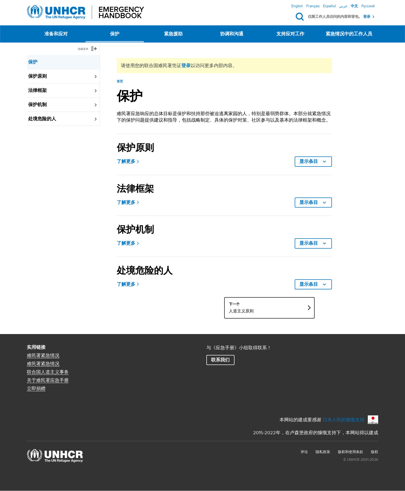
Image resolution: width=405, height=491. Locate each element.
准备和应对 (56, 33)
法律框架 (37, 90)
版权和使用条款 (350, 451)
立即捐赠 (36, 388)
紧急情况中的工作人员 (349, 33)
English (297, 6)
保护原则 (37, 76)
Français (313, 6)
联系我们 (220, 360)
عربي (343, 6)
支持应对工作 (290, 33)
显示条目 (356, 161)
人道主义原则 (264, 311)
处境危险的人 (42, 119)
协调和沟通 (231, 33)
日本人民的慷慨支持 (343, 419)
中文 (354, 6)
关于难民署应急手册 (48, 380)
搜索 (301, 17)
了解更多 (126, 161)
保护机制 (37, 104)
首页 (120, 81)
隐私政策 (323, 451)
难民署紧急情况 (43, 355)
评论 (304, 451)
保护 (114, 33)
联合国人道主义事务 (48, 372)
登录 (366, 16)
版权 (374, 451)
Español (329, 6)
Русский (368, 6)
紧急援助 (173, 33)
